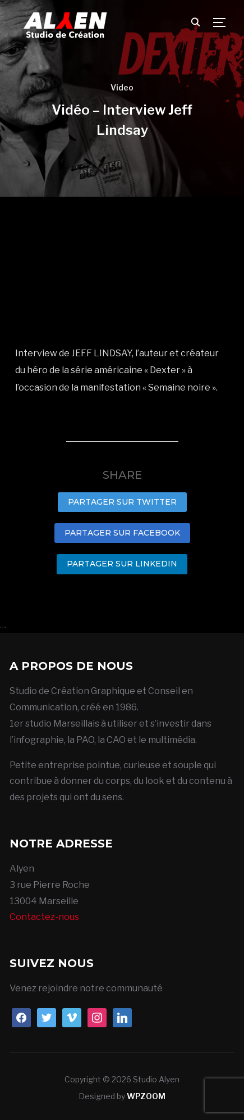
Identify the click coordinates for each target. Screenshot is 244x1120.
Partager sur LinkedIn (122, 564)
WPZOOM (146, 1096)
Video (122, 87)
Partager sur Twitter (122, 502)
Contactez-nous (44, 917)
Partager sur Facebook (122, 533)
